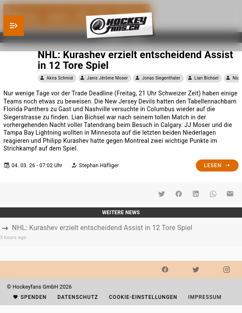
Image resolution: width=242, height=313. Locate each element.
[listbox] (121, 232)
